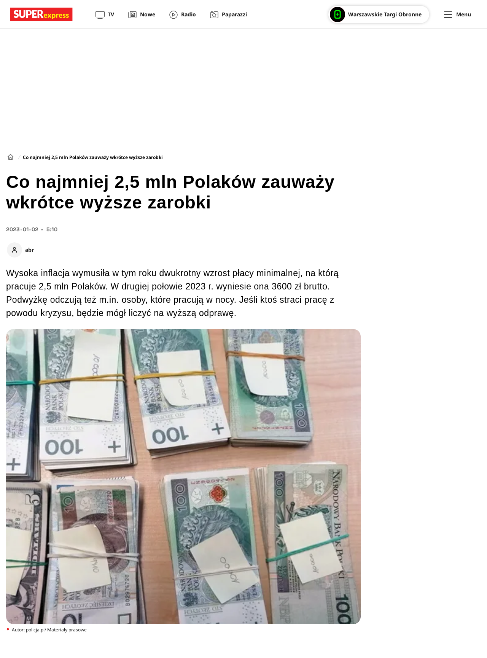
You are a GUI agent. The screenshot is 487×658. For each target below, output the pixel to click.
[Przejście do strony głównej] (41, 14)
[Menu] (457, 14)
